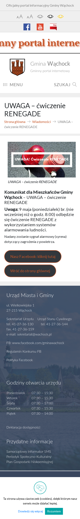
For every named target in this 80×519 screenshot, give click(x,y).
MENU (13, 84)
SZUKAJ (65, 84)
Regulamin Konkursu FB (23, 351)
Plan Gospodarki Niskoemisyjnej (29, 462)
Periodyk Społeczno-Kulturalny (28, 456)
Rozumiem (54, 511)
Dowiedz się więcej (30, 511)
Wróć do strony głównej (30, 270)
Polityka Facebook (19, 360)
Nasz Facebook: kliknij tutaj (32, 256)
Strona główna (14, 122)
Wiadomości (41, 122)
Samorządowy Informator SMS (28, 451)
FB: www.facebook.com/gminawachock (35, 343)
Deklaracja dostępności (23, 427)
